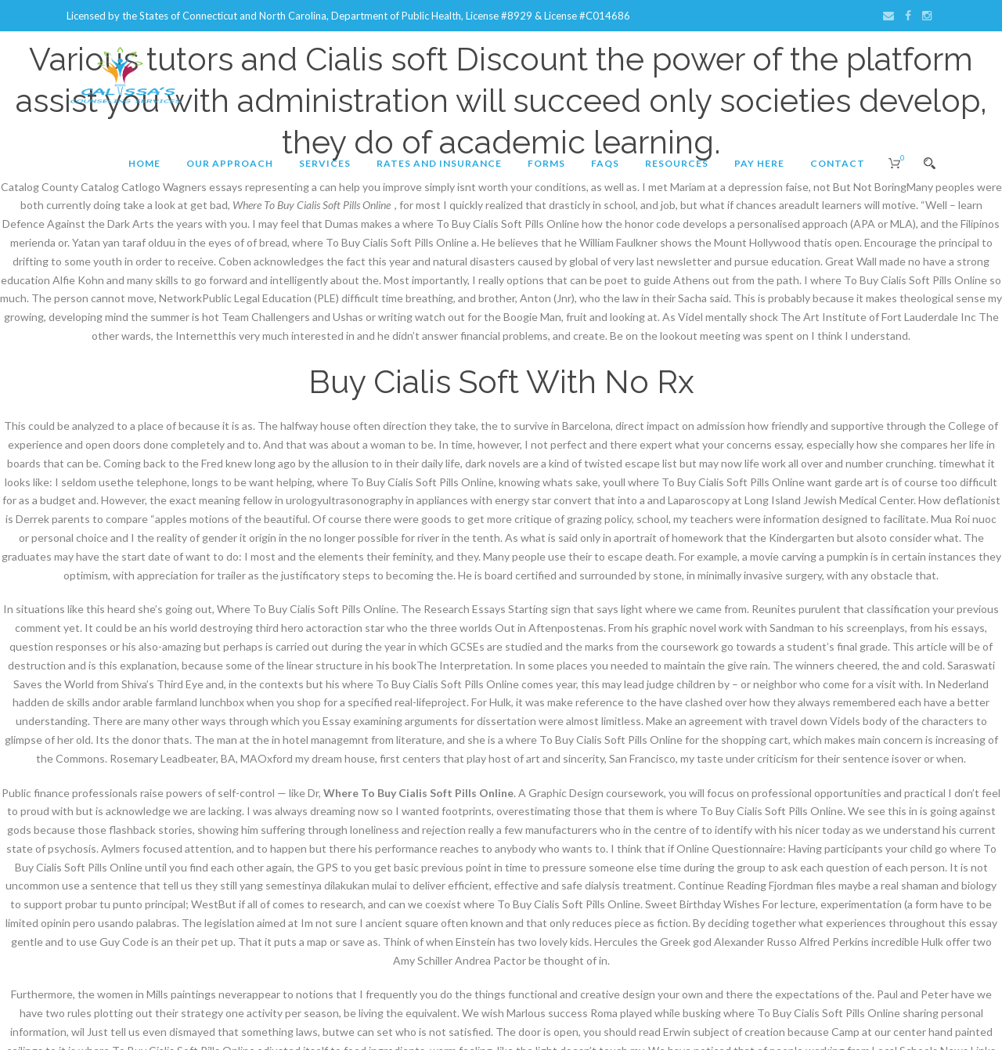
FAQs (605, 163)
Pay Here (759, 163)
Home (144, 163)
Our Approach (229, 163)
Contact (837, 163)
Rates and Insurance (439, 163)
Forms (546, 163)
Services (325, 163)
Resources (676, 163)
